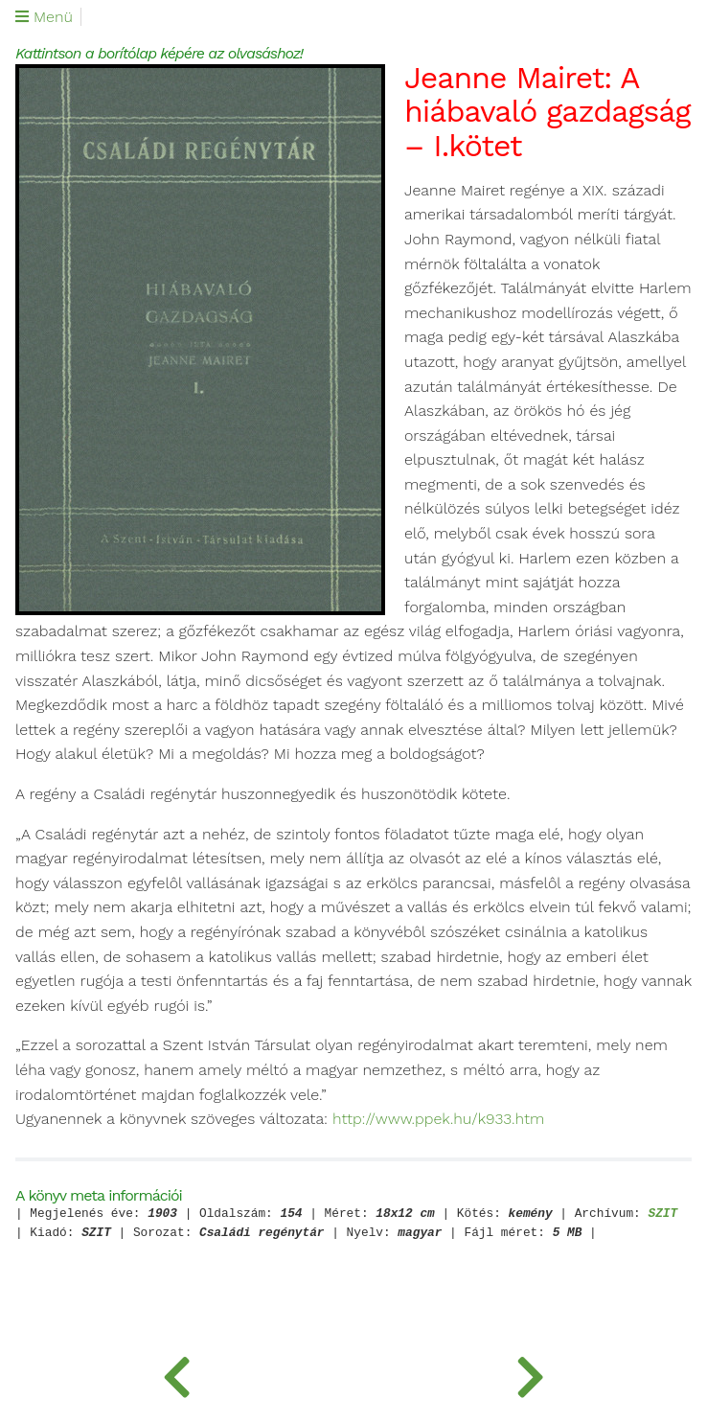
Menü (44, 17)
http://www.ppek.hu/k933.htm (438, 1119)
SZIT (662, 1214)
